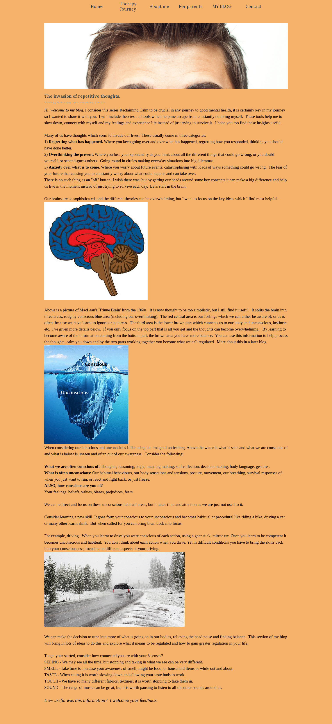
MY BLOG (222, 6)
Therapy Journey (128, 6)
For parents (190, 6)
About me (159, 6)
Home (97, 6)
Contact (253, 6)
